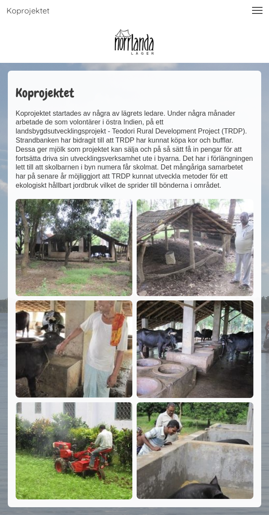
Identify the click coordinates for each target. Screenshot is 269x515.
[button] (257, 10)
